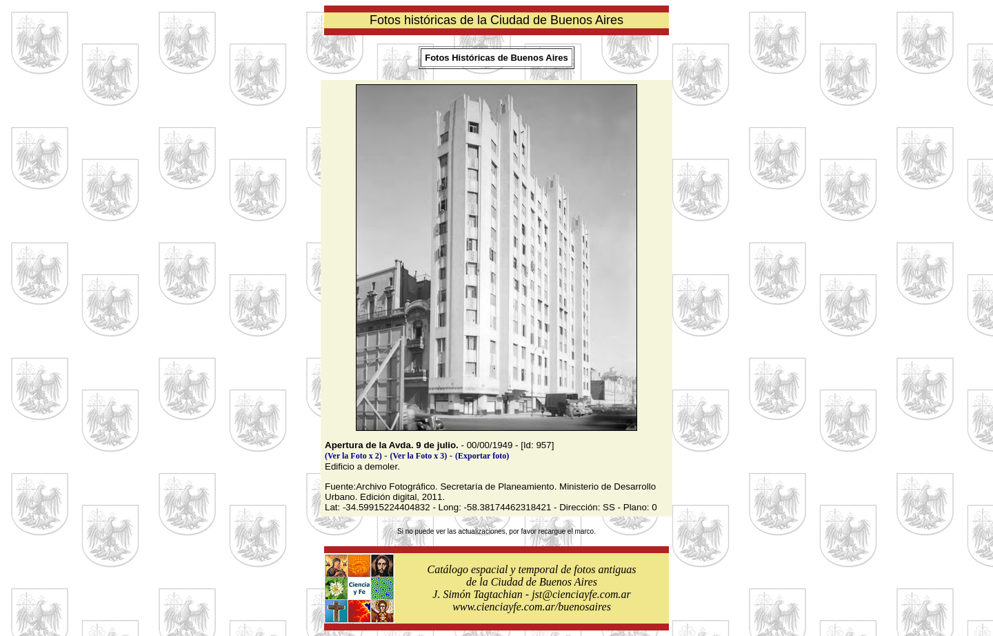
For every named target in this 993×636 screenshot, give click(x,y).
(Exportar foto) (482, 456)
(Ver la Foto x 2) (353, 456)
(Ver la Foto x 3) (419, 456)
